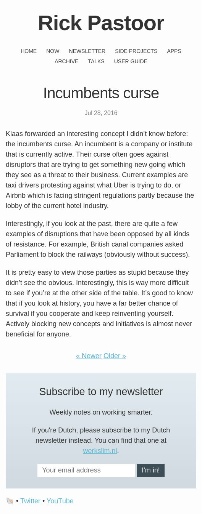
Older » (114, 356)
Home (29, 51)
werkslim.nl (100, 451)
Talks (96, 61)
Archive (66, 61)
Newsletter (87, 51)
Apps (174, 51)
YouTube (60, 501)
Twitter (30, 501)
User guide (130, 61)
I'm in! (151, 470)
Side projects (136, 51)
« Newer (89, 356)
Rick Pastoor (101, 23)
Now (52, 51)
